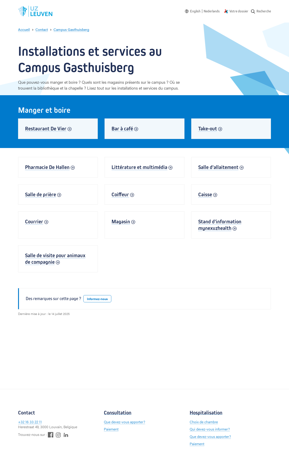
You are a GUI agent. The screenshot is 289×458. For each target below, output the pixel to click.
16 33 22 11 (33, 421)
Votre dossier (238, 11)
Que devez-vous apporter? (124, 421)
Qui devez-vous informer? (210, 429)
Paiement (111, 429)
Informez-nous (97, 298)
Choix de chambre (204, 421)
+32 (21, 421)
